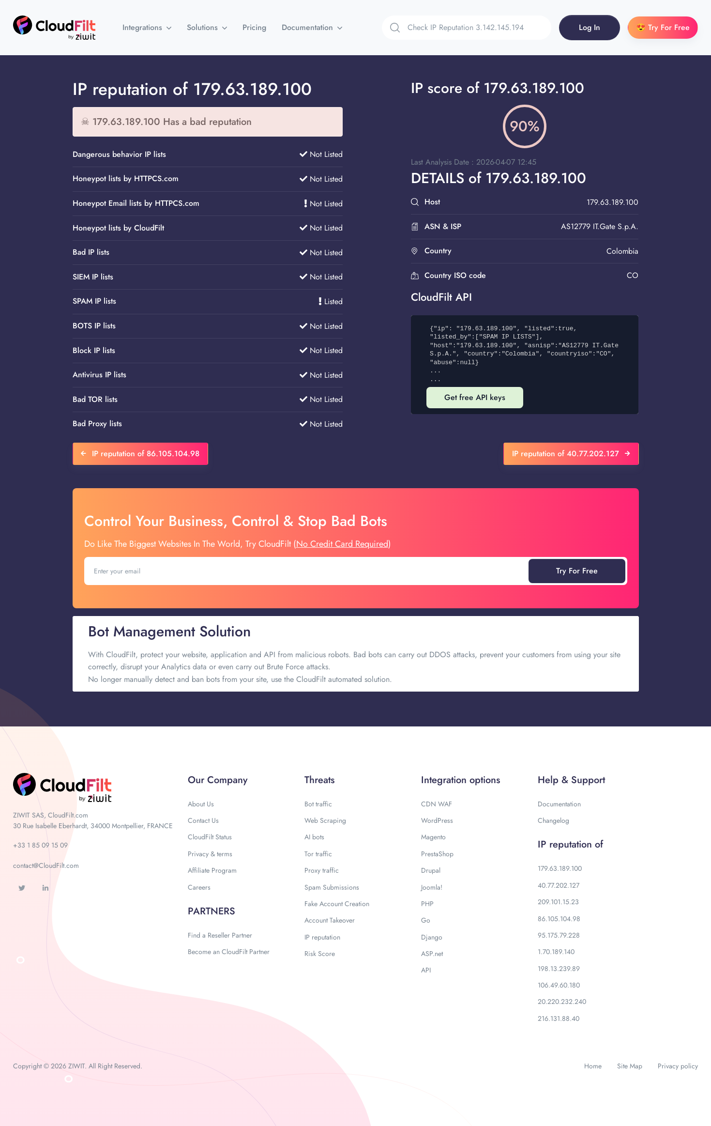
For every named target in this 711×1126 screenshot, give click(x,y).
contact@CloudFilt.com (46, 865)
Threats (319, 780)
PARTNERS (211, 911)
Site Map (629, 1066)
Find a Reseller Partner (220, 935)
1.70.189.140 (556, 951)
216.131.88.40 (558, 1018)
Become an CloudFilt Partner (229, 951)
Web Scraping (325, 820)
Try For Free (577, 570)
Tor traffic (318, 854)
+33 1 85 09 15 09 (40, 845)
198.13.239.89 (559, 968)
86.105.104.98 (559, 919)
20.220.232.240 (562, 1001)
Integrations (143, 27)
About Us (201, 804)
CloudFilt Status (210, 837)
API (426, 970)
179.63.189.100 (560, 868)
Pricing (254, 27)
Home (593, 1066)
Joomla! (431, 887)
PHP (427, 904)
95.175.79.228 (559, 935)
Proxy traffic (321, 870)
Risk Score (319, 953)
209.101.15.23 (558, 902)
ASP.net (432, 953)
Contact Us (203, 820)
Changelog (553, 820)
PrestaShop (437, 854)
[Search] (479, 27)
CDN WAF (436, 804)
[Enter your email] (307, 571)
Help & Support (571, 780)
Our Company (217, 780)
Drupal (430, 870)
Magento (433, 837)
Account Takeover (329, 920)
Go (425, 920)
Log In (589, 27)
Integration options (460, 780)
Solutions (203, 27)
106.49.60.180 (559, 985)
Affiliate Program (212, 870)
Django (431, 937)
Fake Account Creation (336, 904)
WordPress (437, 820)
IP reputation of (570, 844)
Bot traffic (318, 804)
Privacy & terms (210, 854)
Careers (199, 887)
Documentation (308, 27)
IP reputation (322, 937)
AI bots (314, 837)
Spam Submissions (331, 887)
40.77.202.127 (558, 885)
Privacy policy (678, 1066)
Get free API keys (474, 397)
